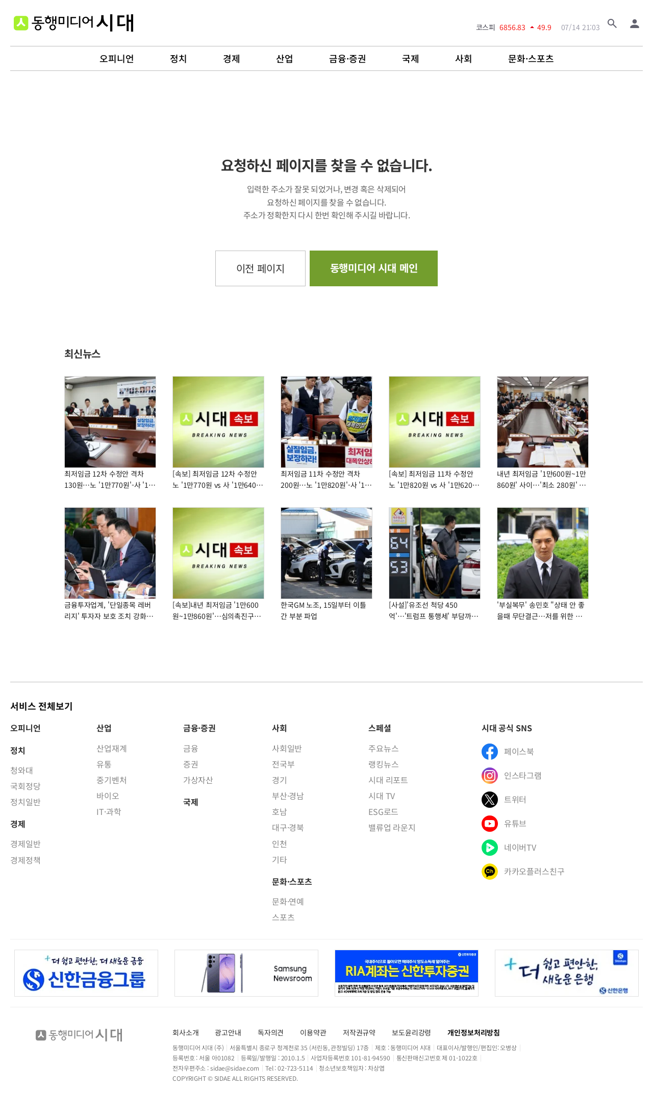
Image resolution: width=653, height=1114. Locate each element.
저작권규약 (359, 1032)
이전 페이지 (260, 268)
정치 (178, 58)
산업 (284, 58)
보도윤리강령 (411, 1032)
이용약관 (313, 1032)
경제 (231, 58)
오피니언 (116, 58)
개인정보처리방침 (473, 1032)
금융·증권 (347, 58)
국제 (410, 58)
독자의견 (271, 1032)
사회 (463, 58)
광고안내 (228, 1032)
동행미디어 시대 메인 (374, 267)
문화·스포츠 (531, 58)
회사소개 (185, 1032)
